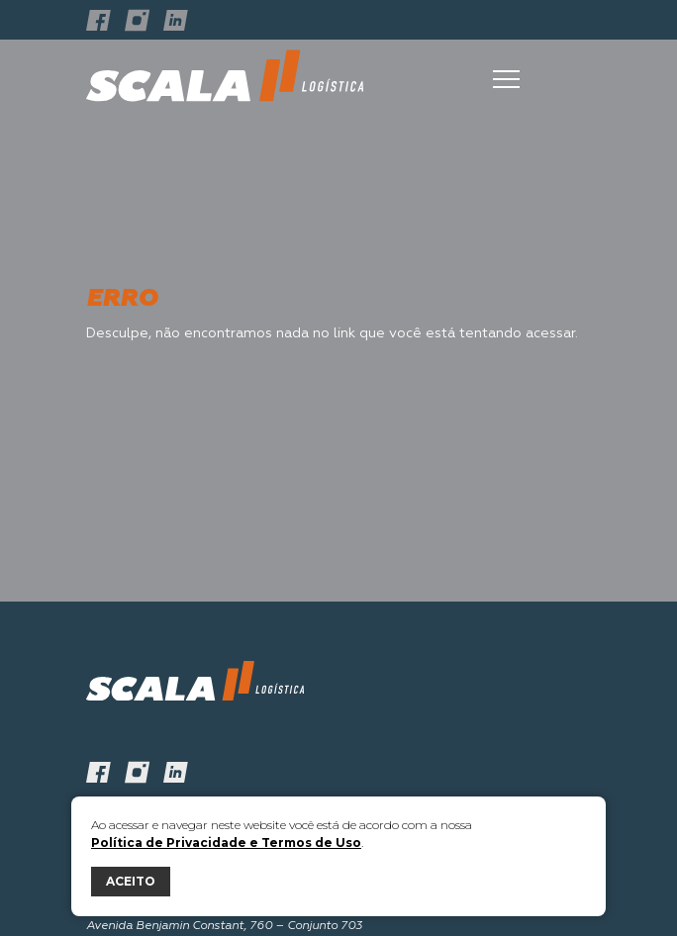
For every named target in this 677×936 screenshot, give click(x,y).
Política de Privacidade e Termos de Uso (226, 842)
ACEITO (130, 881)
